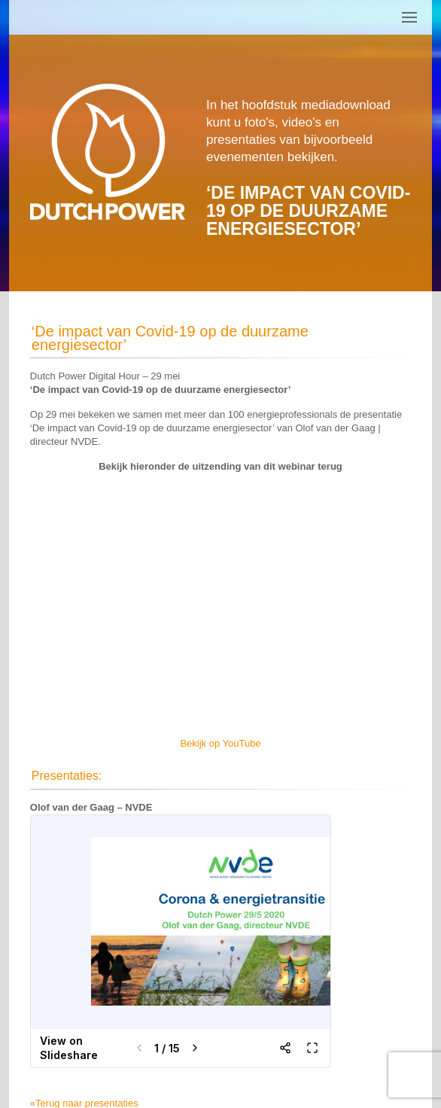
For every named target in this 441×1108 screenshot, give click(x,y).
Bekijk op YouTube (220, 743)
